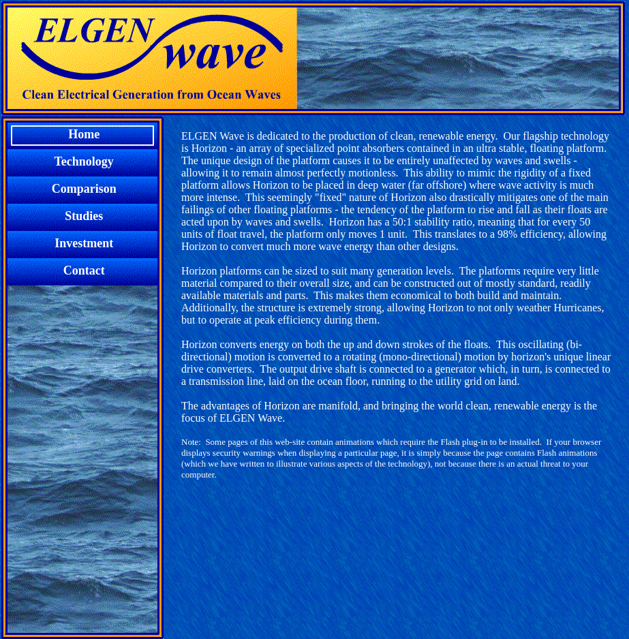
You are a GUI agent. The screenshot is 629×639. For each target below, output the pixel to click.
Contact (82, 270)
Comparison (83, 189)
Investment (83, 243)
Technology (83, 161)
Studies (82, 216)
